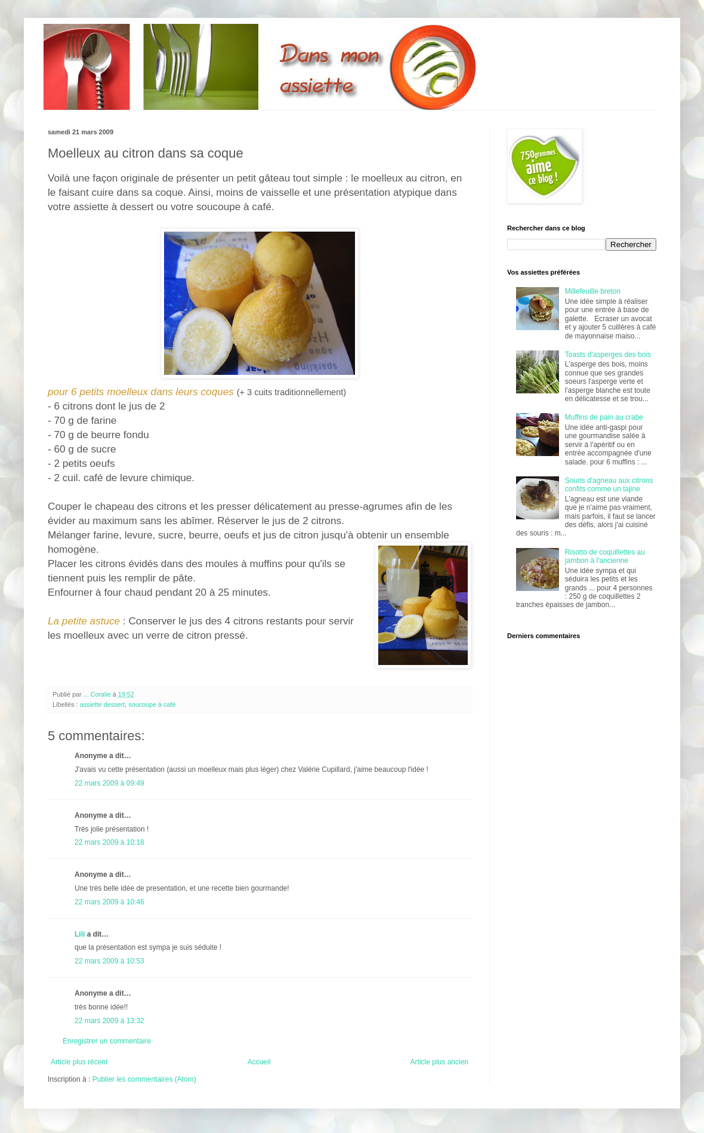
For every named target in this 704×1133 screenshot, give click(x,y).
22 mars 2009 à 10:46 (109, 902)
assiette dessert (102, 704)
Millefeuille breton (592, 291)
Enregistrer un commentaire (107, 1041)
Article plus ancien (439, 1062)
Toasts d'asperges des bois (608, 354)
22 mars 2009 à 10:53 (109, 961)
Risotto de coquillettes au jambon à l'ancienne (605, 556)
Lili (80, 934)
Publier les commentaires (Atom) (144, 1079)
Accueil (259, 1062)
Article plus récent (79, 1062)
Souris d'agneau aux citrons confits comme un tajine (609, 484)
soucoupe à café (151, 704)
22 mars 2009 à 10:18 (109, 842)
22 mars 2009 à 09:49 (109, 783)
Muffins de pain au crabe (604, 417)
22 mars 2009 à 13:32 (109, 1021)
